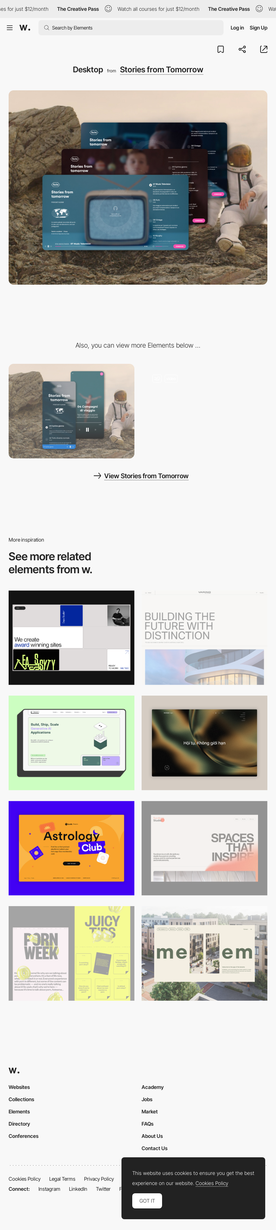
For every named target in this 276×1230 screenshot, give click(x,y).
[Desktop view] (71, 953)
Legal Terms (62, 1179)
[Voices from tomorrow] (204, 406)
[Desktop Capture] (71, 848)
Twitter (103, 1189)
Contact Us (154, 1148)
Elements (19, 1111)
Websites (19, 1087)
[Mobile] (71, 411)
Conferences (23, 1136)
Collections (21, 1099)
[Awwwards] (24, 28)
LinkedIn (78, 1189)
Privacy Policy (99, 1179)
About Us (152, 1136)
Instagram (49, 1189)
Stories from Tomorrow (161, 69)
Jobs (147, 1099)
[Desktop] (71, 638)
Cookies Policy (25, 1179)
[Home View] (204, 743)
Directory (19, 1124)
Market (150, 1111)
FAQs (147, 1124)
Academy (153, 1087)
